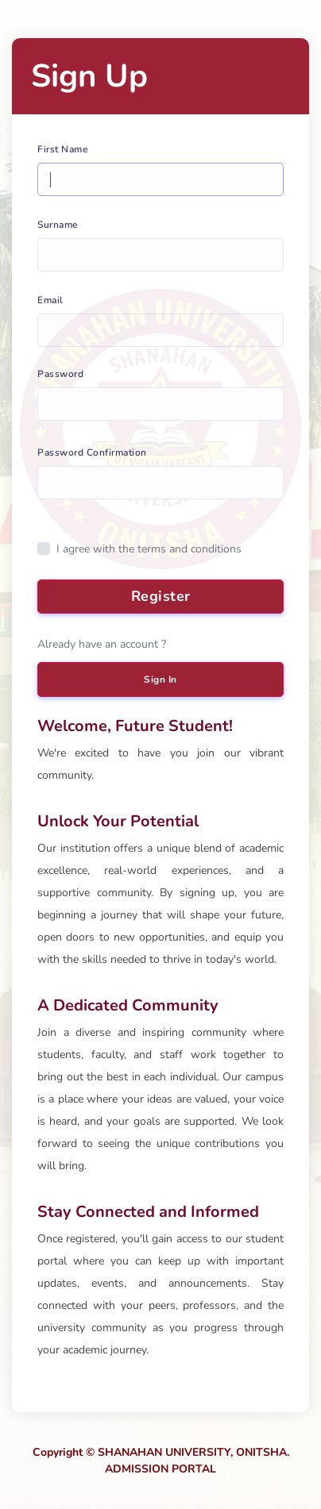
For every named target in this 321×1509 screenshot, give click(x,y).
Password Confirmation (92, 452)
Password (60, 374)
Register (161, 596)
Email (50, 300)
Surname (57, 224)
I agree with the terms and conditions (149, 548)
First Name (62, 149)
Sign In (160, 679)
